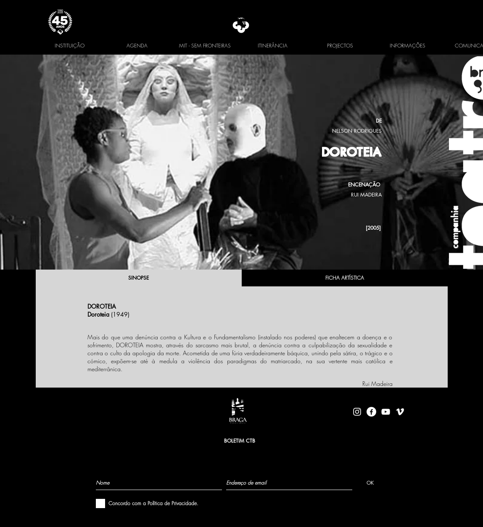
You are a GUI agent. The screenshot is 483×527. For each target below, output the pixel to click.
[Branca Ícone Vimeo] (400, 411)
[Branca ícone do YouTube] (385, 411)
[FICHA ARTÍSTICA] (345, 278)
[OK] (370, 482)
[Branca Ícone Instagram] (357, 411)
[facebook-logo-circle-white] (371, 411)
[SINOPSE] (139, 278)
